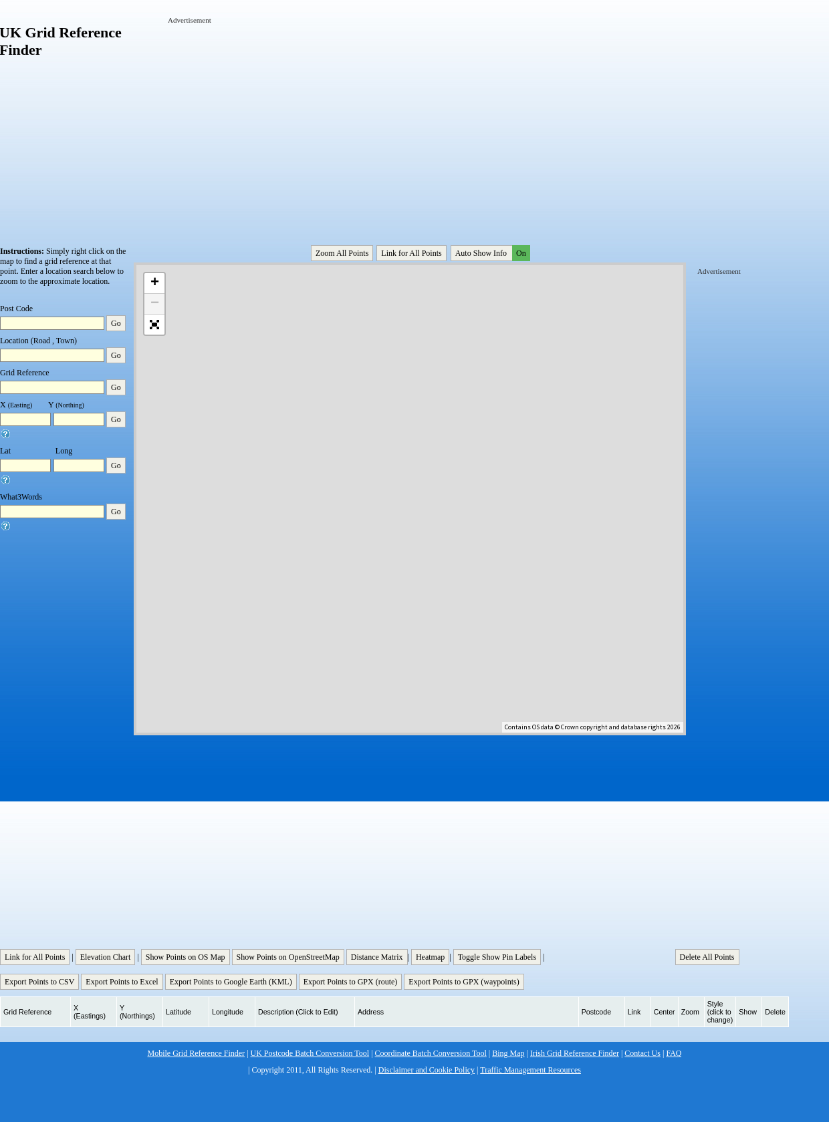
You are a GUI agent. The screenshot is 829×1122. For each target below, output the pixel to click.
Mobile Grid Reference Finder (196, 1053)
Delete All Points (707, 957)
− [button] (154, 304)
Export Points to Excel (122, 981)
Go (116, 323)
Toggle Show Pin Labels (497, 957)
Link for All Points (411, 253)
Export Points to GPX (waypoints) (463, 981)
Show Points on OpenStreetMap (288, 957)
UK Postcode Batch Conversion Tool (310, 1053)
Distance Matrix (377, 957)
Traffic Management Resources (530, 1070)
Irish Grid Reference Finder (574, 1053)
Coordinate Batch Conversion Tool (431, 1053)
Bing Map (508, 1053)
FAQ (673, 1053)
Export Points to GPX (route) (351, 981)
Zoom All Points (342, 253)
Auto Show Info (491, 253)
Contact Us (642, 1053)
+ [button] (154, 283)
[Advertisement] (324, 118)
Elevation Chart (105, 957)
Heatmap (430, 957)
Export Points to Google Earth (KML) (231, 981)
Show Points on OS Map (185, 957)
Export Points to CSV (39, 981)
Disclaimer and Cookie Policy (426, 1070)
